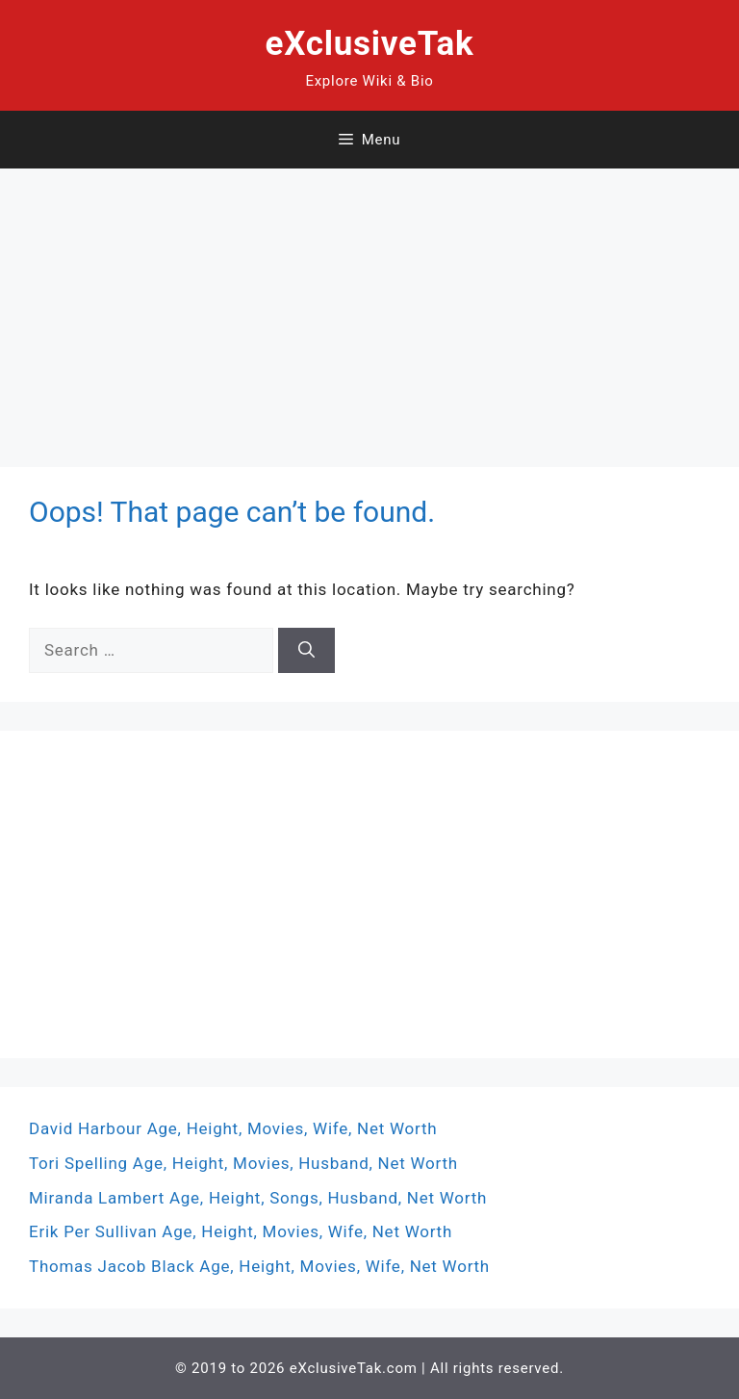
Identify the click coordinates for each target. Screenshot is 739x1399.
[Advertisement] (369, 303)
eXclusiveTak (370, 44)
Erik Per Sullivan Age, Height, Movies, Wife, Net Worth (240, 1231)
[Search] (306, 651)
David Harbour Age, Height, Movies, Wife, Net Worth (233, 1128)
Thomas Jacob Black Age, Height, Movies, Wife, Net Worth (259, 1266)
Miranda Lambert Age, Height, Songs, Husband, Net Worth (258, 1197)
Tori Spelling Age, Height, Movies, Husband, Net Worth (243, 1163)
